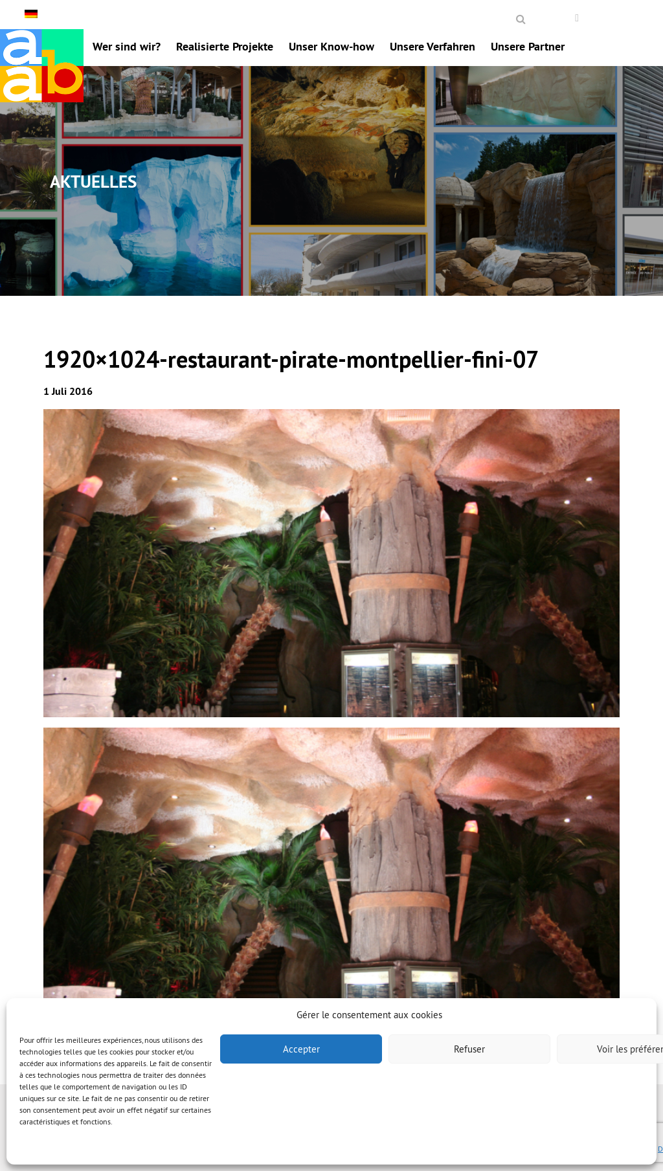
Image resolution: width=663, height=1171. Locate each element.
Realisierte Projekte (224, 46)
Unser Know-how (331, 46)
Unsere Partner (528, 46)
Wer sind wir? (127, 46)
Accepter (301, 1049)
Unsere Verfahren (432, 46)
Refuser (469, 1049)
